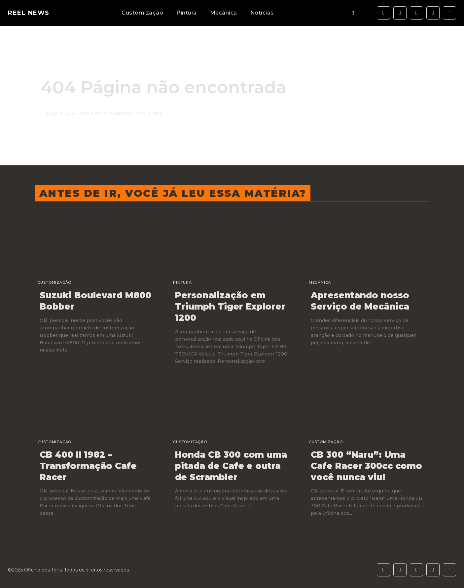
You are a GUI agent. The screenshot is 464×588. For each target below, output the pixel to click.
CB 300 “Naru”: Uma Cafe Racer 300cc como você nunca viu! (366, 466)
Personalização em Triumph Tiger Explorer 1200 (230, 306)
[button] (353, 13)
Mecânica (320, 282)
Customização (55, 282)
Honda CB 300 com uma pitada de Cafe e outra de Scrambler (231, 466)
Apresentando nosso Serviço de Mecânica (360, 301)
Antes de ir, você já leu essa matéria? (172, 193)
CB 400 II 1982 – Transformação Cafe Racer (88, 466)
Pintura (182, 282)
